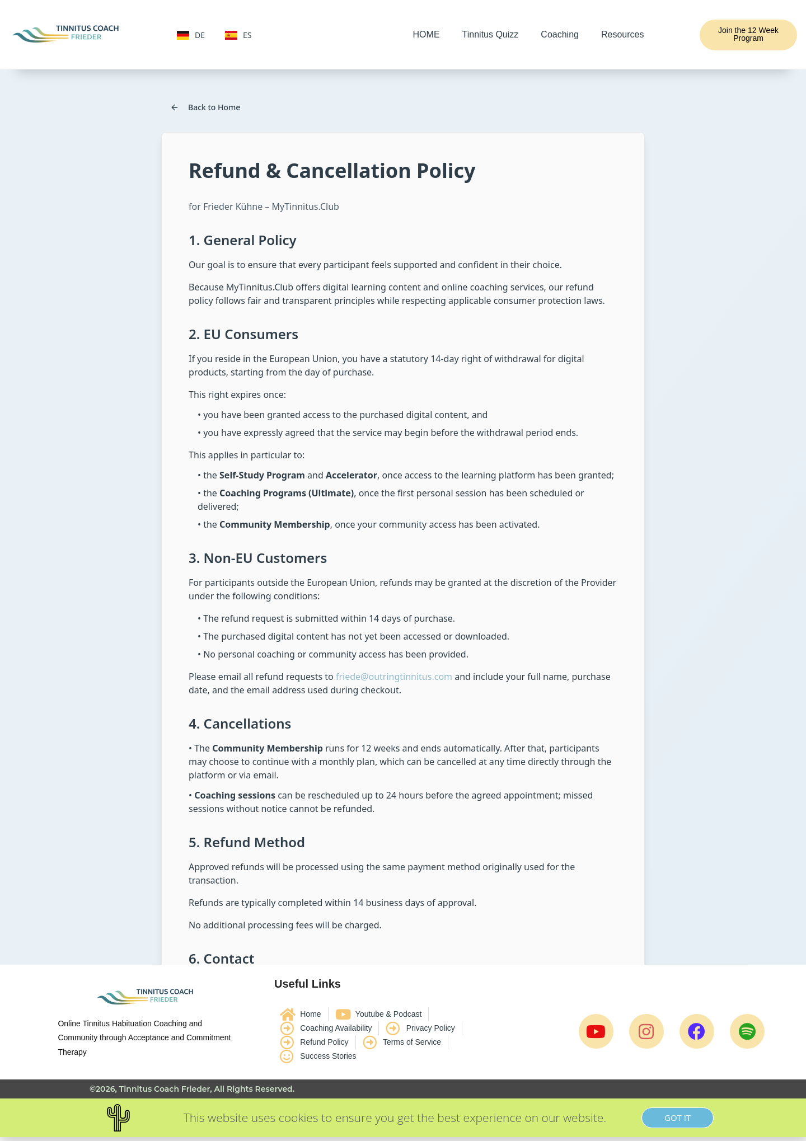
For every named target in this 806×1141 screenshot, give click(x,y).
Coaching (560, 34)
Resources (622, 34)
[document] (403, 1117)
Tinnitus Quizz (490, 34)
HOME (426, 34)
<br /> (403, 517)
